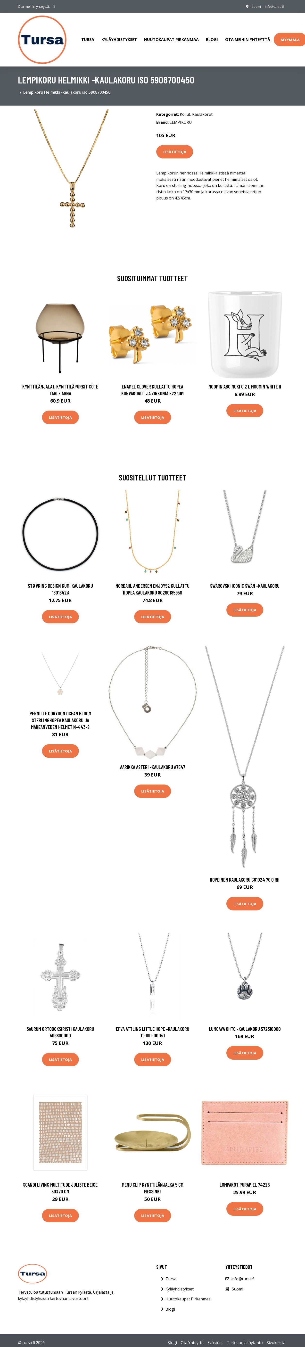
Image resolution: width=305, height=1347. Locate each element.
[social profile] (54, 6)
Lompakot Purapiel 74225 (245, 1180)
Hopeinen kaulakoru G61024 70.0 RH (245, 875)
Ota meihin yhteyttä (247, 37)
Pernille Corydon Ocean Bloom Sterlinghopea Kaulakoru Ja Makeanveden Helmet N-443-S (60, 715)
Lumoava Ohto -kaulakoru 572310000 (245, 1024)
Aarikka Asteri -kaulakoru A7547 (152, 762)
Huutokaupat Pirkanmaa (171, 37)
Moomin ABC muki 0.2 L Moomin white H (244, 382)
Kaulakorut (202, 109)
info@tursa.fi (273, 6)
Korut (185, 109)
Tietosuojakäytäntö (245, 1338)
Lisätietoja (174, 147)
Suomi (254, 6)
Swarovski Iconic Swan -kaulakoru (245, 581)
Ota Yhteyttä (192, 1338)
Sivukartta (276, 1338)
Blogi (212, 37)
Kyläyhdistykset (119, 37)
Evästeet (215, 1338)
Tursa (87, 37)
